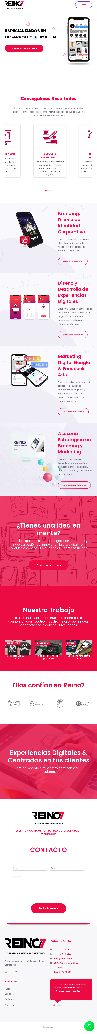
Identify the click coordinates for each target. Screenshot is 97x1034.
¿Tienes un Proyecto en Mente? (24, 48)
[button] (46, 190)
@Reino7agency (62, 994)
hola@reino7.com (63, 958)
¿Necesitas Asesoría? (73, 261)
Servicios (9, 994)
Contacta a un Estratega (74, 484)
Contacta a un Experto (73, 411)
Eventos (83, 5)
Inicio (7, 989)
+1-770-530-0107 (62, 949)
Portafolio (10, 999)
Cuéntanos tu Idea (48, 565)
